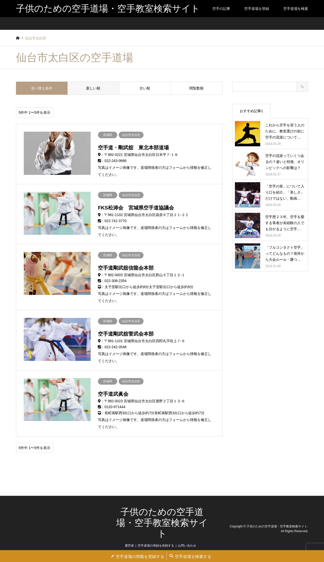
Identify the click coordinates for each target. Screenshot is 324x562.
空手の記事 (221, 9)
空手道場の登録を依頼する (156, 545)
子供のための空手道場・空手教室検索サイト (162, 523)
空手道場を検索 (295, 9)
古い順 (144, 88)
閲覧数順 (196, 88)
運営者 (129, 545)
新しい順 (93, 88)
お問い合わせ (187, 545)
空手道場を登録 (256, 9)
